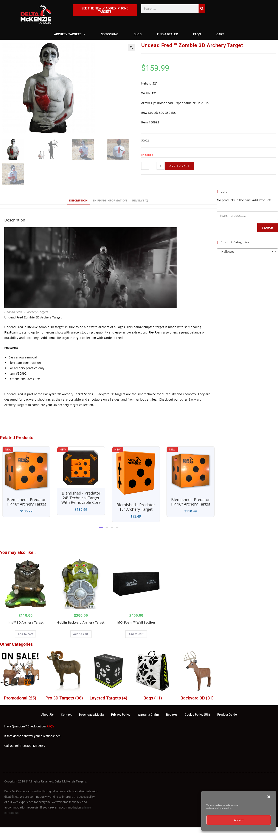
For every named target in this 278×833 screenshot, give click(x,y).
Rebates (171, 714)
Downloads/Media (91, 714)
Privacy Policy (120, 714)
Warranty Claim (148, 714)
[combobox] (247, 251)
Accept (239, 820)
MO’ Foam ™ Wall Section (136, 622)
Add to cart (179, 166)
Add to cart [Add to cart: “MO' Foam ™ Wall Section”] (136, 634)
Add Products (262, 200)
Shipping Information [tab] (110, 200)
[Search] (202, 8)
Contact (66, 714)
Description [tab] (78, 200)
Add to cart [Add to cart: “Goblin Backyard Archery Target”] (80, 634)
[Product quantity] (153, 166)
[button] (269, 797)
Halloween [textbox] (246, 252)
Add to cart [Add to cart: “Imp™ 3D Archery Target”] (25, 634)
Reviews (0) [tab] (140, 200)
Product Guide (227, 714)
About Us (47, 714)
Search (267, 227)
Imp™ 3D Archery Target (25, 622)
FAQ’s (50, 726)
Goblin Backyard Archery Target (80, 622)
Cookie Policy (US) (197, 714)
